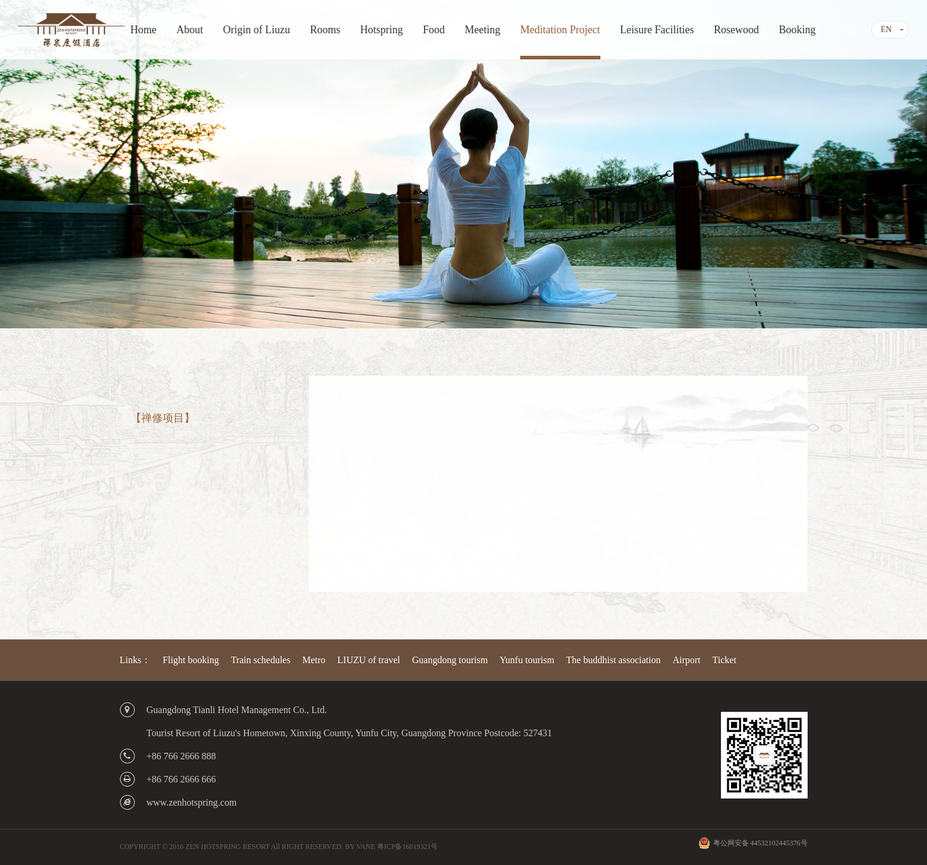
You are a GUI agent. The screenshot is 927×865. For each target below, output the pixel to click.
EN (886, 29)
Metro (313, 660)
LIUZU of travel (368, 660)
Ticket (724, 660)
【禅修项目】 (163, 418)
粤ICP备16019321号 (407, 846)
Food (434, 30)
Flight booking (191, 660)
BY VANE (360, 846)
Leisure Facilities (657, 30)
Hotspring (381, 30)
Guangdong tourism (450, 660)
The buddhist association (613, 660)
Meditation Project (560, 30)
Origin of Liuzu (256, 30)
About (189, 30)
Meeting (483, 30)
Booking (797, 30)
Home (144, 30)
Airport (686, 660)
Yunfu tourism (526, 660)
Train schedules (260, 660)
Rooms (325, 30)
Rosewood (736, 30)
